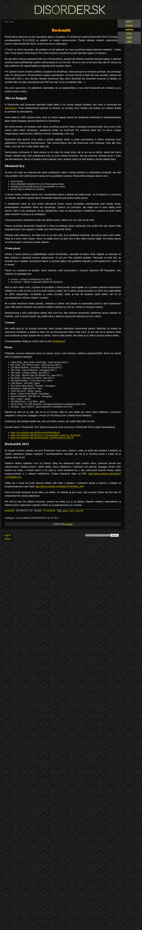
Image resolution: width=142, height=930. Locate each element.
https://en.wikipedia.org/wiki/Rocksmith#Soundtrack (35, 432)
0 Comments (49, 510)
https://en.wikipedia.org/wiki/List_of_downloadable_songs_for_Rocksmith (45, 435)
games (65, 511)
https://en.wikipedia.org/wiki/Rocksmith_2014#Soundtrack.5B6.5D (42, 437)
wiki (129, 42)
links (129, 33)
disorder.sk (69, 10)
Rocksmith (61, 30)
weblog (129, 29)
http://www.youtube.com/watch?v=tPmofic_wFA (59, 486)
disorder (69, 524)
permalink (9, 510)
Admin (7, 539)
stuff (129, 37)
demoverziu (11, 108)
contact (129, 25)
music (71, 511)
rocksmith (79, 511)
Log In (7, 535)
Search (115, 535)
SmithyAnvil (59, 341)
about (129, 21)
